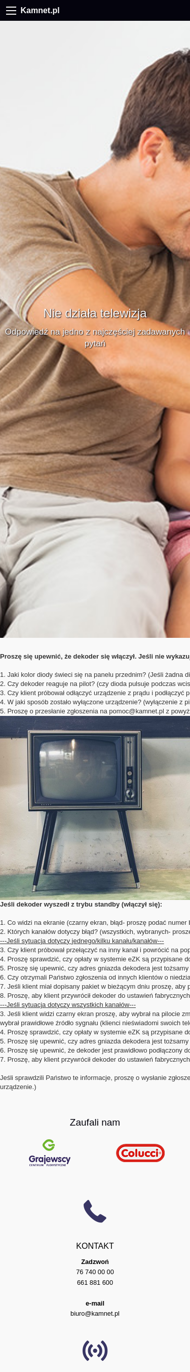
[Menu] (11, 11)
